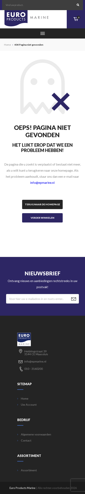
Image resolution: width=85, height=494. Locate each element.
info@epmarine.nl (42, 182)
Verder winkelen (42, 217)
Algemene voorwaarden (34, 434)
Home (22, 398)
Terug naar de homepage (42, 204)
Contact (24, 440)
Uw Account (27, 404)
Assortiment (27, 470)
